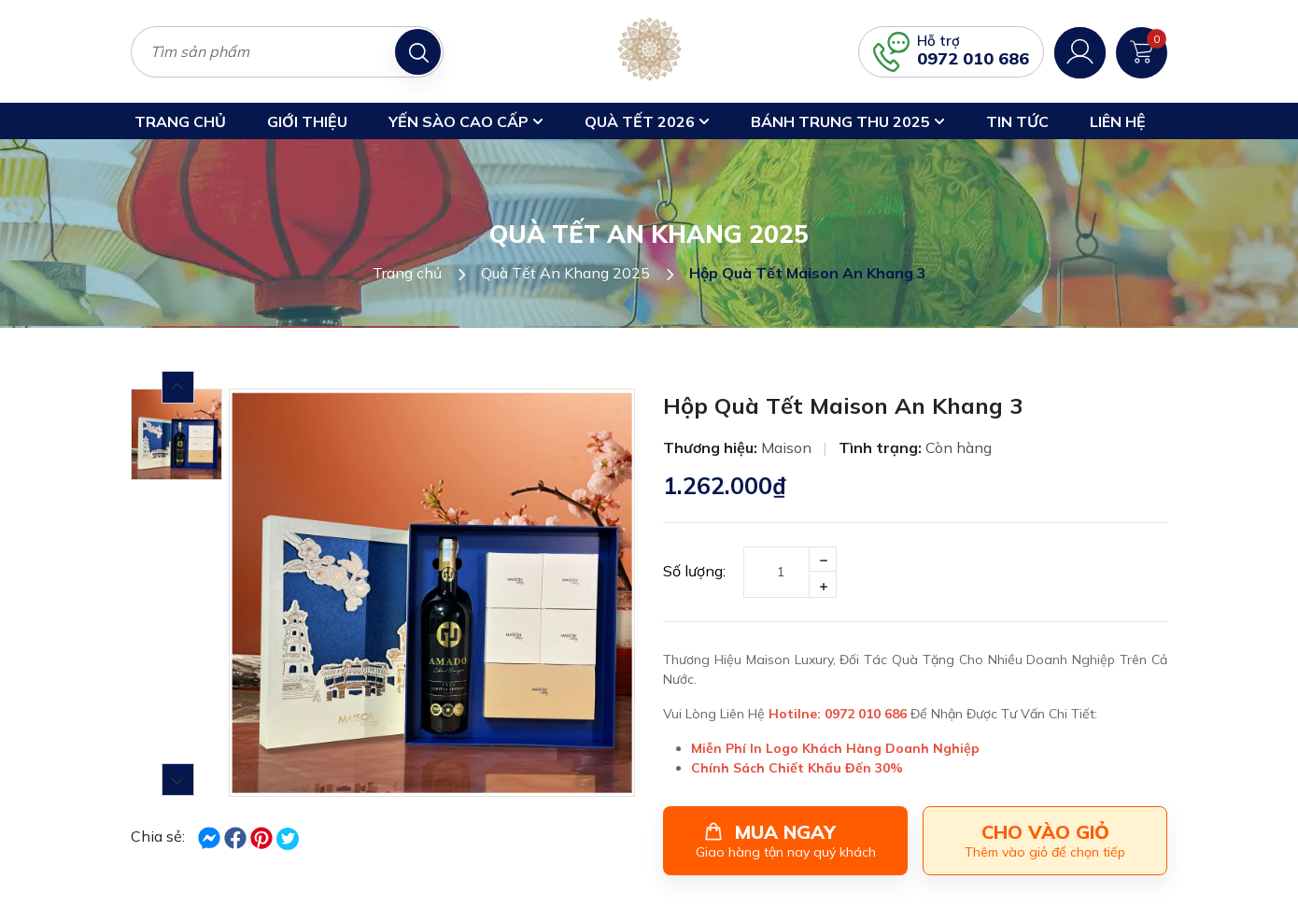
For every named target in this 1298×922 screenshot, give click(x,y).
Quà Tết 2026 (647, 121)
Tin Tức (1017, 121)
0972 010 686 (973, 58)
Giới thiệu (307, 121)
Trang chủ (180, 121)
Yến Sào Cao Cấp (465, 121)
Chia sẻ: (158, 836)
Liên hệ (1118, 121)
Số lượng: (694, 570)
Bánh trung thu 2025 (848, 121)
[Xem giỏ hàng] (1141, 50)
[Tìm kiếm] (418, 52)
